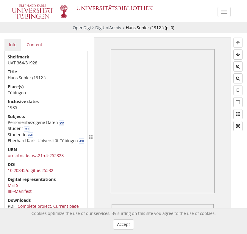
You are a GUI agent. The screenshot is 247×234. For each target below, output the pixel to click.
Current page (66, 206)
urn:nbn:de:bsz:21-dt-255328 (36, 155)
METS (13, 185)
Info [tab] (13, 44)
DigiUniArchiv (108, 27)
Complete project (34, 206)
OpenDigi (82, 27)
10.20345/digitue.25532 (30, 170)
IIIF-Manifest (20, 191)
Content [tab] (34, 44)
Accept (123, 224)
